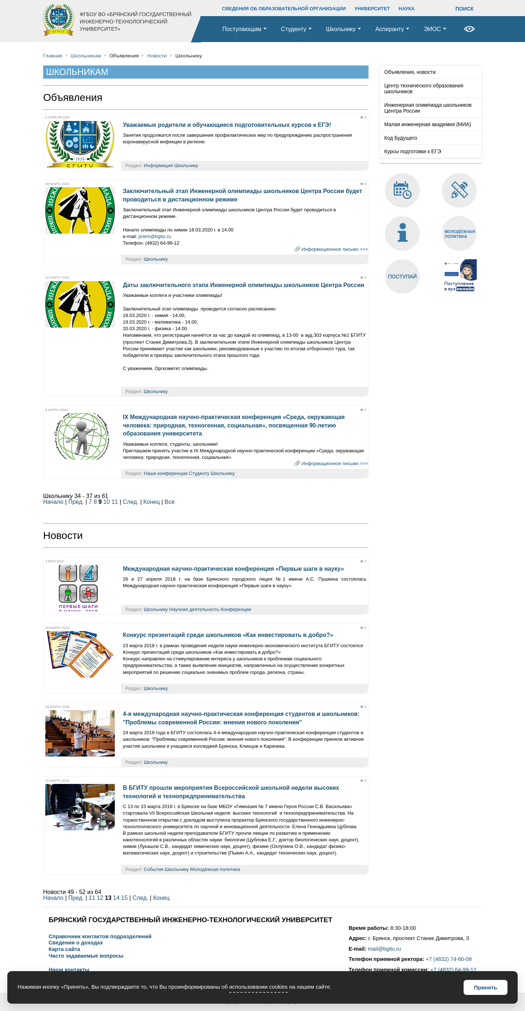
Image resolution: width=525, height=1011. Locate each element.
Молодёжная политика (215, 869)
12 (100, 898)
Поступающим (241, 29)
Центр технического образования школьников (423, 88)
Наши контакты (69, 970)
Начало (53, 502)
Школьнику (341, 29)
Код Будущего (400, 138)
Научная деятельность (194, 609)
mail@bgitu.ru (384, 949)
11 (115, 502)
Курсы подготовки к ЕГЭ (412, 151)
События (153, 869)
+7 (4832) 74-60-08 (449, 959)
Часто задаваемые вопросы (86, 956)
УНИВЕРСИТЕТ (372, 8)
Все (170, 502)
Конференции (236, 609)
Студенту (293, 29)
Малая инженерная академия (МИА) (427, 124)
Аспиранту (389, 29)
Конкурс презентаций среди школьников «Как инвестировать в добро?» (228, 635)
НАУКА (407, 8)
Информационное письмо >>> (335, 249)
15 (124, 898)
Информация (158, 165)
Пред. (76, 502)
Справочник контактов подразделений (100, 936)
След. (131, 502)
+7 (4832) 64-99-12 (453, 970)
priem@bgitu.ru (155, 236)
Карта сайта (64, 949)
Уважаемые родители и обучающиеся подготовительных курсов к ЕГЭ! (227, 125)
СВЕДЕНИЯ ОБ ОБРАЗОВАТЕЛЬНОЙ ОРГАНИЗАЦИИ (284, 8)
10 (106, 502)
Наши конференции (166, 473)
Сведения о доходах (76, 943)
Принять (485, 987)
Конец (151, 502)
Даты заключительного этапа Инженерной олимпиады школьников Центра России (243, 285)
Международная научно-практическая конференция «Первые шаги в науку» (233, 569)
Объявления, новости (410, 72)
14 (116, 898)
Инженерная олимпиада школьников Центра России (428, 108)
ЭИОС (432, 29)
